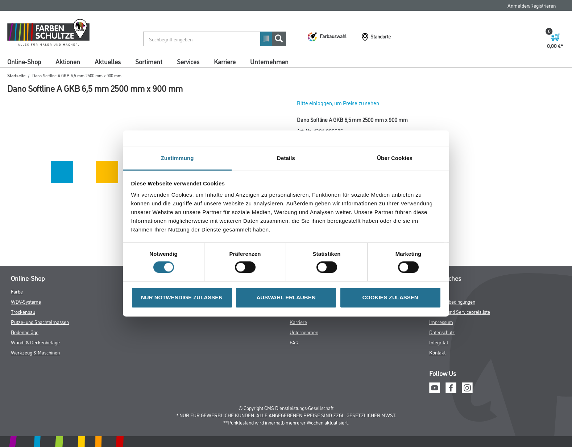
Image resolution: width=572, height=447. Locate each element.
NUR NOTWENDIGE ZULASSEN (182, 297)
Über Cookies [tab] (395, 158)
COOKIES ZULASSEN (390, 297)
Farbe (17, 291)
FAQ (294, 342)
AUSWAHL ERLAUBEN (285, 297)
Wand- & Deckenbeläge (35, 342)
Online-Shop (24, 61)
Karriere (225, 61)
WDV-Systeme (26, 301)
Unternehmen (269, 61)
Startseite (16, 75)
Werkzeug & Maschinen (35, 352)
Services (188, 61)
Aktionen (67, 61)
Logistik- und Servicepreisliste (459, 311)
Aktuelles (108, 61)
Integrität (438, 342)
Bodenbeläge (24, 331)
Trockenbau (23, 311)
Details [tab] (286, 158)
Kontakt (437, 352)
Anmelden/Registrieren (531, 5)
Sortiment (148, 61)
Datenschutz (442, 331)
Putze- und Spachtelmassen (40, 321)
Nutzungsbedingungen (452, 301)
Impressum (441, 321)
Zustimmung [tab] (177, 158)
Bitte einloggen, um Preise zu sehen (338, 103)
